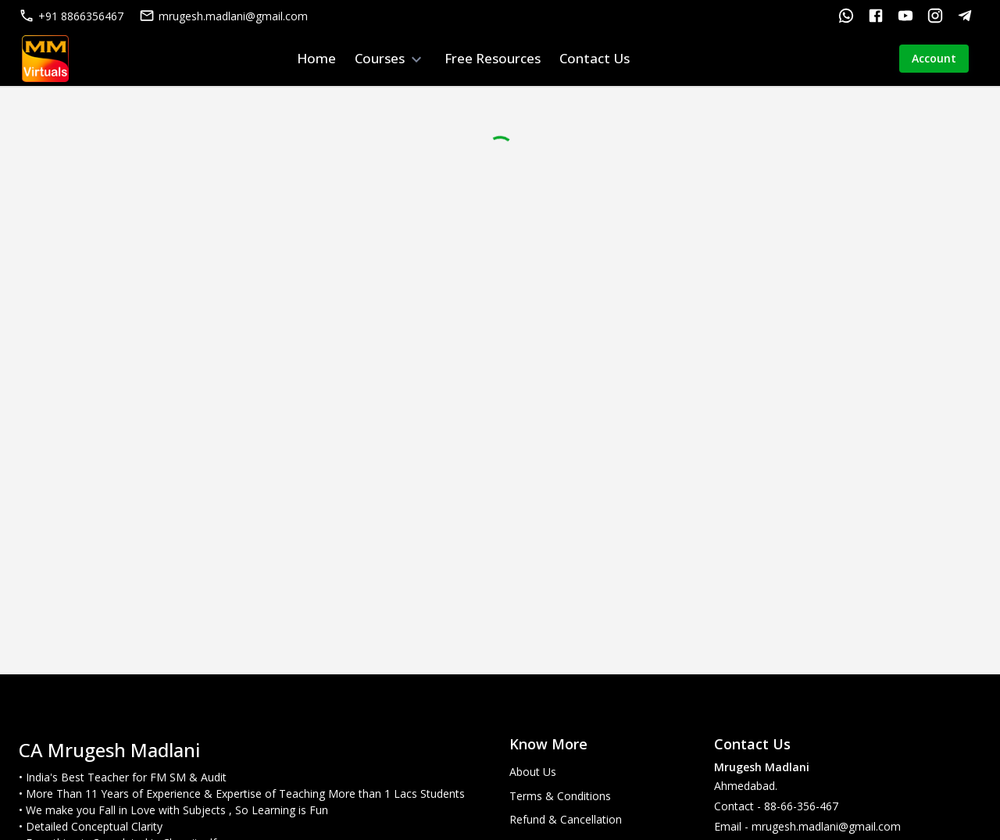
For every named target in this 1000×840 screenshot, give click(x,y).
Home (316, 58)
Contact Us (594, 58)
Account (934, 59)
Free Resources (493, 58)
